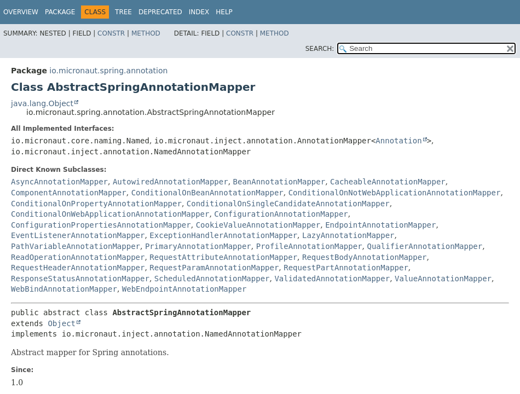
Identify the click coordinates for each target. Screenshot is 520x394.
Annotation (398, 140)
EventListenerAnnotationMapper (78, 235)
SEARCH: (319, 49)
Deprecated (160, 12)
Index (199, 12)
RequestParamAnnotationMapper (214, 267)
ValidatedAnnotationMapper (332, 278)
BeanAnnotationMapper (279, 181)
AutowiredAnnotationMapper (170, 181)
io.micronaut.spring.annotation (108, 70)
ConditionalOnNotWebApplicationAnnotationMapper (394, 192)
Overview (20, 12)
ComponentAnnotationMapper (68, 192)
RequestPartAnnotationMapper (346, 267)
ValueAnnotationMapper (443, 278)
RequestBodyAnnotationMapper (364, 257)
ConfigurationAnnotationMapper (281, 214)
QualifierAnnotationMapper (424, 246)
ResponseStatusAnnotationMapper (80, 278)
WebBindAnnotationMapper (64, 289)
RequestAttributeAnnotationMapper (223, 257)
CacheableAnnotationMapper (388, 181)
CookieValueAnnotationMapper (258, 225)
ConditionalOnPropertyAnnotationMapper (96, 203)
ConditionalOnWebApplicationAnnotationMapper (110, 214)
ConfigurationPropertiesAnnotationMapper (101, 225)
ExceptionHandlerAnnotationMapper (223, 235)
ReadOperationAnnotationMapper (78, 257)
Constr (111, 33)
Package (60, 12)
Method (145, 33)
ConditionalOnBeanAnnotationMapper (207, 192)
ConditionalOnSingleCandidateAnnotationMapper (288, 203)
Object (62, 323)
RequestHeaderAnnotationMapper (78, 267)
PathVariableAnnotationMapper (75, 246)
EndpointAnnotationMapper (380, 225)
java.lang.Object (42, 103)
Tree (123, 12)
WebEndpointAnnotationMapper (184, 289)
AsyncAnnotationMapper (59, 181)
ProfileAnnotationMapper (309, 246)
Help (224, 12)
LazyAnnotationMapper (348, 235)
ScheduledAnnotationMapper (212, 278)
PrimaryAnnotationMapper (198, 246)
